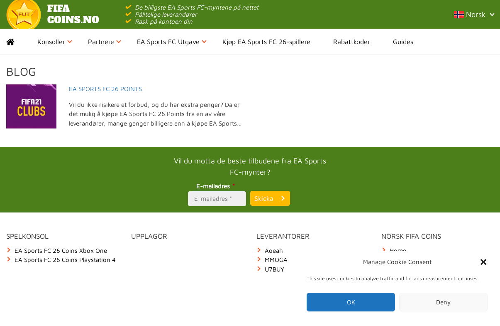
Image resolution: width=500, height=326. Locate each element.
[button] (483, 262)
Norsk (474, 14)
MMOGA (276, 259)
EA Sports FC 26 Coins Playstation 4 (65, 259)
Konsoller (54, 41)
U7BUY (274, 269)
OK (351, 302)
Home (17, 41)
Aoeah (274, 250)
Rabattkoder (351, 41)
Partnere (104, 41)
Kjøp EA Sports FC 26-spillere (266, 41)
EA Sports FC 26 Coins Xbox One (61, 250)
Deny (443, 302)
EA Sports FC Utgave (172, 41)
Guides (403, 41)
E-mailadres (216, 186)
